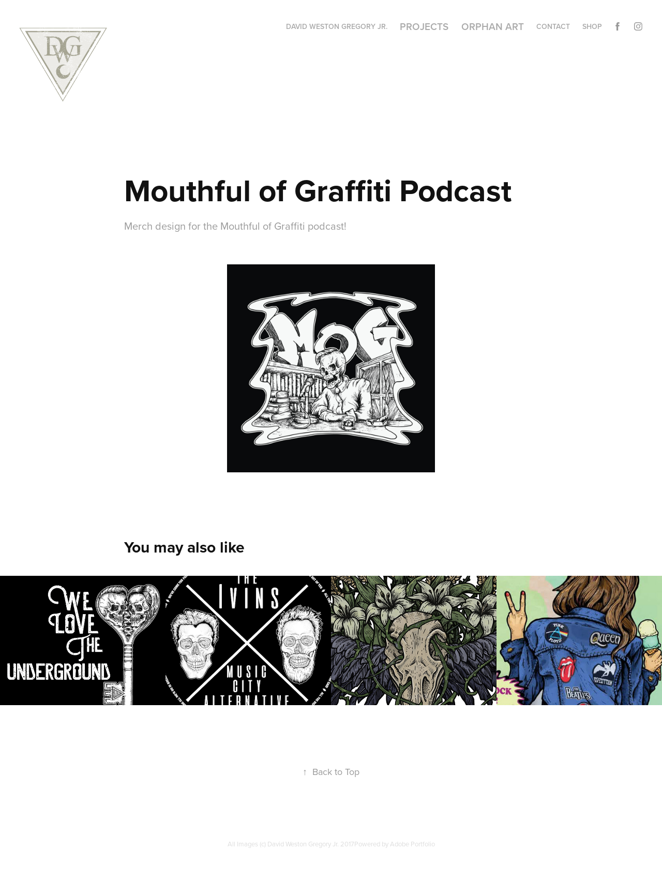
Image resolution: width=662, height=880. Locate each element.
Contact (553, 26)
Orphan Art (492, 26)
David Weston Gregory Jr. (336, 26)
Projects (424, 26)
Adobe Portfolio (412, 843)
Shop (592, 26)
